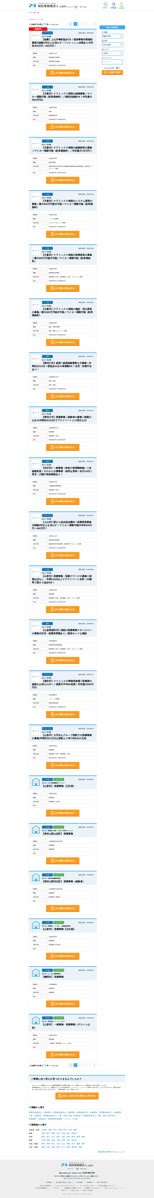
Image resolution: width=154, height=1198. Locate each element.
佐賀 (48, 1147)
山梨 (63, 1137)
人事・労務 (62, 1116)
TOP (30, 12)
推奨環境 (89, 1182)
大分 (63, 1147)
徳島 (68, 1144)
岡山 (53, 1144)
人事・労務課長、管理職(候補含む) (43, 1116)
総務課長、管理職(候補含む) (101, 1112)
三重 (43, 1140)
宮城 (60, 1130)
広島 (58, 1144)
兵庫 (63, 1140)
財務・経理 (102, 1116)
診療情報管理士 (82, 1112)
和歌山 (74, 1140)
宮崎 (68, 1147)
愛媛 (78, 1144)
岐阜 (73, 1137)
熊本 (58, 1147)
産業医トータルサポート (92, 1188)
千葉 (63, 1133)
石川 (53, 1137)
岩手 (55, 1130)
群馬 (53, 1133)
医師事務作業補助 (55, 1119)
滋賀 (48, 1140)
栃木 (48, 1133)
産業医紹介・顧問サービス (72, 1188)
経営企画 (111, 1116)
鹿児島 (74, 1147)
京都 (53, 1140)
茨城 (43, 1133)
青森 (50, 1130)
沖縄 (80, 1147)
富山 (48, 1137)
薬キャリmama (88, 1190)
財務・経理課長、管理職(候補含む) (82, 1116)
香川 (73, 1144)
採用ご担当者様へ (102, 1182)
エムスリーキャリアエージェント (65, 1185)
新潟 (43, 1137)
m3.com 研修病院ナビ (42, 1188)
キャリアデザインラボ (87, 1185)
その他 (74, 1119)
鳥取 (43, 1144)
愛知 (83, 1137)
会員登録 (113, 6)
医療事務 (71, 1112)
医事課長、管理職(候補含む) (55, 1112)
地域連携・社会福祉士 (38, 1119)
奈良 (68, 1140)
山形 (70, 1130)
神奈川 (74, 1133)
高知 (83, 1144)
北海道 (44, 1130)
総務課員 (117, 1112)
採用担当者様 (121, 5)
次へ (95, 24)
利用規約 (49, 1182)
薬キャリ (64, 1190)
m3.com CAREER (44, 1185)
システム (67, 1119)
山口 (63, 1144)
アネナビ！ (56, 1188)
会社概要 (79, 1182)
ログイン (105, 6)
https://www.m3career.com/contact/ (77, 1178)
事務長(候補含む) (35, 1112)
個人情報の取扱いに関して (64, 1182)
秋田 (65, 1130)
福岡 (43, 1147)
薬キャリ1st (75, 1190)
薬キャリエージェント (112, 1188)
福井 (58, 1137)
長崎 (53, 1147)
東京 (68, 1133)
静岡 (78, 1137)
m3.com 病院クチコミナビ (106, 1185)
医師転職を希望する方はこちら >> (111, 1152)
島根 (48, 1144)
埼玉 (58, 1133)
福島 (75, 1130)
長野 (68, 1137)
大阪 (58, 1140)
